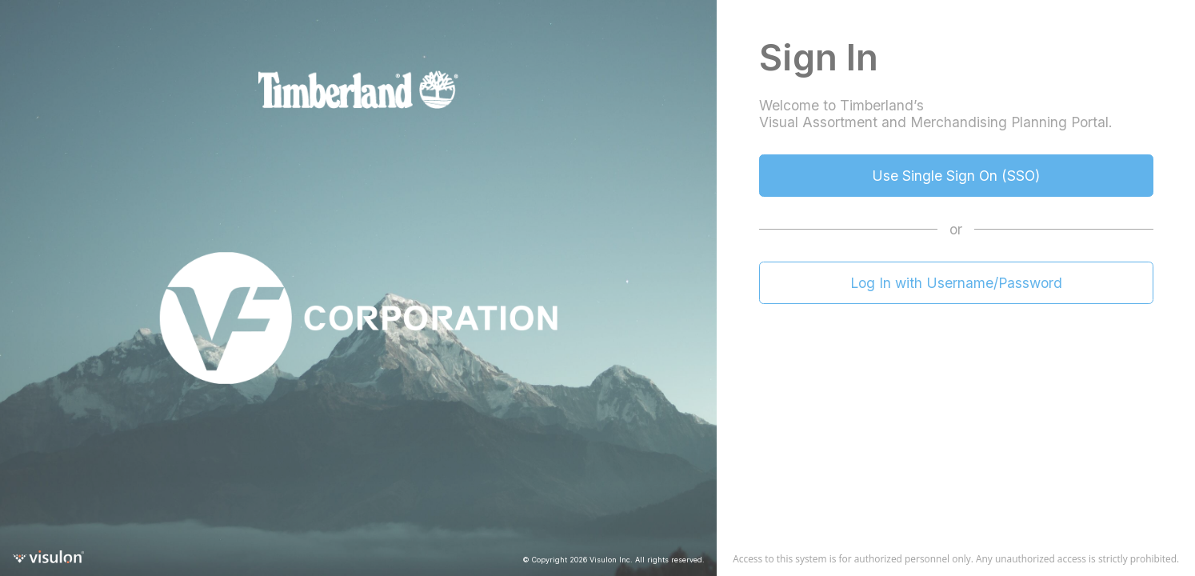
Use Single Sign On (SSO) (956, 175)
